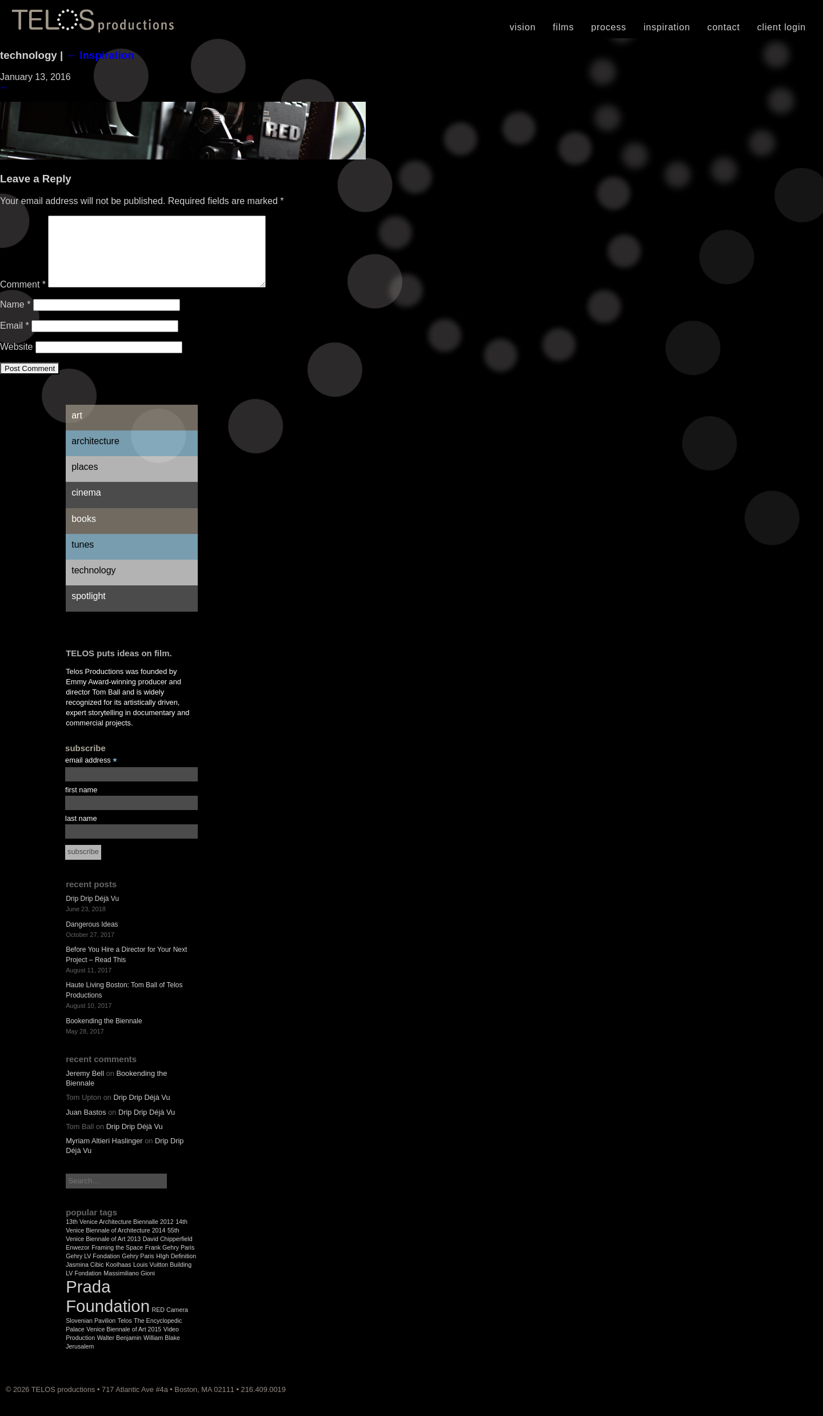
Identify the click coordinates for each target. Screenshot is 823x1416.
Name (15, 318)
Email (14, 339)
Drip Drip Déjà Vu (92, 912)
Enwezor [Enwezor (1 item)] (77, 1261)
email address (91, 774)
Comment (23, 298)
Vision (523, 27)
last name (81, 832)
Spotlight (88, 610)
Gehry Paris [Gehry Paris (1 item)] (138, 1269)
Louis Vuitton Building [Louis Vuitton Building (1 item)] (162, 1278)
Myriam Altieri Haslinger (104, 1154)
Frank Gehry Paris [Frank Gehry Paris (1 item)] (169, 1261)
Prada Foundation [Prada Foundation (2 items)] (108, 1310)
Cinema (86, 506)
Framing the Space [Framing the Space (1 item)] (117, 1261)
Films (563, 27)
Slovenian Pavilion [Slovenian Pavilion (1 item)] (90, 1334)
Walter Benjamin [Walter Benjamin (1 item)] (119, 1351)
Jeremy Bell (85, 1087)
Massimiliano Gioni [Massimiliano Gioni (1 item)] (128, 1286)
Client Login (781, 27)
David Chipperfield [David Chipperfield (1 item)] (168, 1252)
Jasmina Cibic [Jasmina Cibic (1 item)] (84, 1278)
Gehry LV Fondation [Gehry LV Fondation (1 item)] (93, 1269)
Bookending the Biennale (104, 1035)
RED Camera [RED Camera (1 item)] (170, 1323)
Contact (724, 27)
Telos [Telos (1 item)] (125, 1334)
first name (81, 803)
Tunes (82, 558)
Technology (93, 584)
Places (84, 480)
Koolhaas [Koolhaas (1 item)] (118, 1278)
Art (76, 429)
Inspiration (667, 27)
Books (83, 532)
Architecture (95, 455)
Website (16, 360)
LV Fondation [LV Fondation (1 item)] (84, 1286)
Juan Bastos (86, 1126)
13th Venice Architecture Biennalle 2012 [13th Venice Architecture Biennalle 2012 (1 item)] (119, 1235)
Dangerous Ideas (92, 938)
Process (608, 27)
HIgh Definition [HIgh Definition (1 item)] (176, 1269)
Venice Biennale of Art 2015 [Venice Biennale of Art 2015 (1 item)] (123, 1342)
